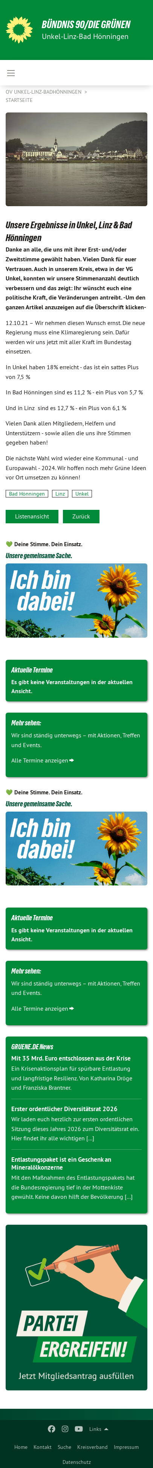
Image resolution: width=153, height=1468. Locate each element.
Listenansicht (32, 516)
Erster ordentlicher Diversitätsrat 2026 (64, 1109)
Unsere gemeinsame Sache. (39, 555)
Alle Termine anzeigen (39, 760)
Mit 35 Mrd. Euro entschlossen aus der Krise (71, 1058)
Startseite (19, 100)
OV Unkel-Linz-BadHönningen (44, 91)
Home (21, 1447)
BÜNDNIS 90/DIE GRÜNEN (86, 24)
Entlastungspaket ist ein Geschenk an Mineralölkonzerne (61, 1163)
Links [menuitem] (95, 1429)
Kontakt (43, 1447)
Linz (60, 493)
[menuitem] (21, 1445)
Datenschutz (77, 1462)
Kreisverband (92, 1447)
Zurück (81, 516)
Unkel (82, 493)
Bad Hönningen (27, 493)
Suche (64, 1447)
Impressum (126, 1447)
